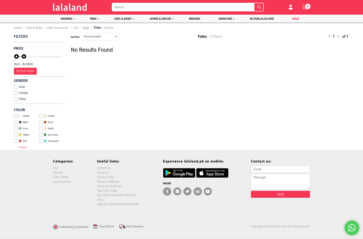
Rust (46, 122)
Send (280, 194)
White (21, 116)
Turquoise (48, 141)
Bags (86, 27)
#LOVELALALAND (262, 18)
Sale (295, 18)
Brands (194, 18)
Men (93, 18)
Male (19, 87)
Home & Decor (160, 18)
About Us (103, 172)
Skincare (225, 18)
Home (18, 27)
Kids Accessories (58, 27)
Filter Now (25, 71)
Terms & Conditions (109, 186)
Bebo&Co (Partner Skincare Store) (118, 204)
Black (21, 122)
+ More (22, 147)
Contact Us (104, 168)
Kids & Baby (122, 18)
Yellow (21, 135)
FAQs (100, 199)
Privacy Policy (106, 177)
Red (20, 141)
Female (21, 93)
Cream (46, 116)
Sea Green (48, 135)
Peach (46, 128)
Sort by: (75, 36)
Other (20, 99)
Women (66, 18)
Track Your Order (107, 190)
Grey (21, 128)
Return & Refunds (108, 181)
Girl (75, 27)
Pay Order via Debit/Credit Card (116, 195)
